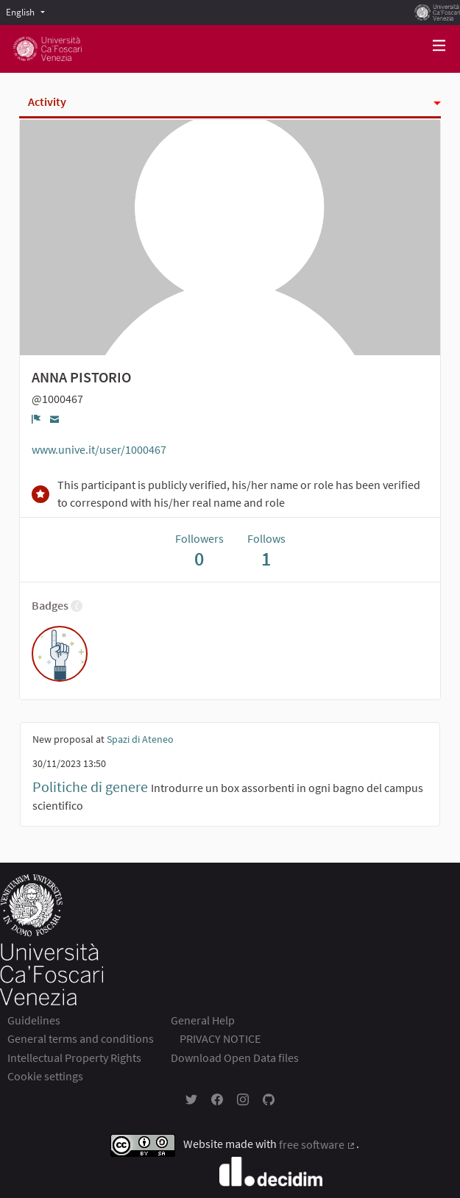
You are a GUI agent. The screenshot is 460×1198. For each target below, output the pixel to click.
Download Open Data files (235, 1057)
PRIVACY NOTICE (220, 1038)
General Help (203, 1020)
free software (317, 1144)
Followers (199, 550)
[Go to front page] (47, 49)
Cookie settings (45, 1076)
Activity (47, 101)
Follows (266, 550)
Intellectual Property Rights (74, 1057)
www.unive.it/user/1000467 (99, 449)
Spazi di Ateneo (140, 739)
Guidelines (33, 1020)
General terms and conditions (80, 1038)
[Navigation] (439, 46)
